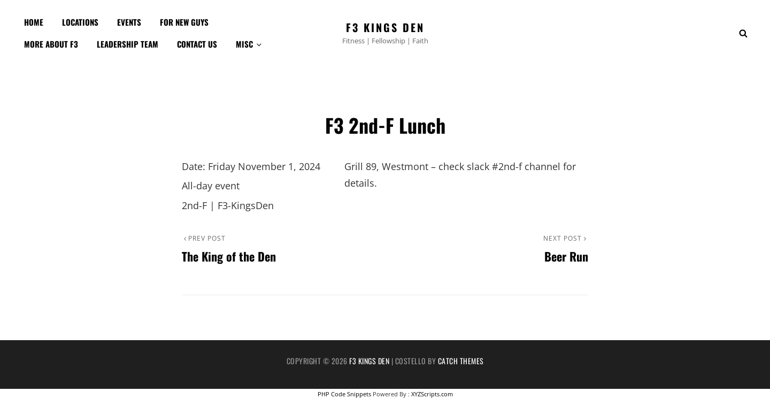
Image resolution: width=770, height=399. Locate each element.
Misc (249, 44)
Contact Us (197, 44)
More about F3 (51, 44)
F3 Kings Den (385, 27)
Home (33, 22)
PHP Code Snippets (344, 394)
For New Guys (184, 22)
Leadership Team (127, 44)
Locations (80, 22)
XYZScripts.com (432, 394)
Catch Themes (461, 360)
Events (129, 22)
